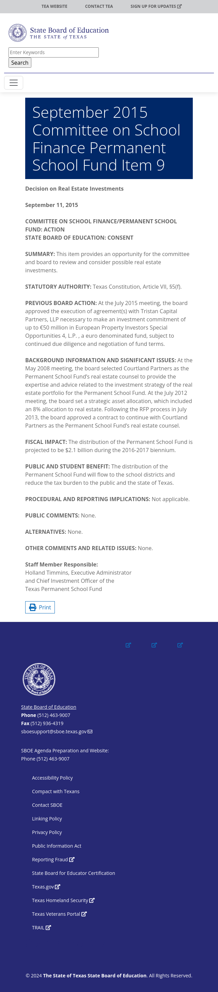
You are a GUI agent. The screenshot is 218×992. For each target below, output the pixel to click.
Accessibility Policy (52, 777)
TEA (20, 6)
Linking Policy (47, 818)
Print (40, 607)
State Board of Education (48, 707)
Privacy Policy (47, 832)
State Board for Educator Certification (73, 873)
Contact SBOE (47, 805)
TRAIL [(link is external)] (41, 927)
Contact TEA (99, 6)
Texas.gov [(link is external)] (46, 886)
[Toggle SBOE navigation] (13, 83)
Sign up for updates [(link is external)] (156, 6)
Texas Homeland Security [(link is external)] (63, 900)
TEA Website (54, 6)
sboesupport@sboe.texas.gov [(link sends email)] (56, 731)
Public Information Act (56, 846)
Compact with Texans (55, 791)
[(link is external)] (135, 651)
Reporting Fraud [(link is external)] (53, 859)
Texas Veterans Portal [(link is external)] (59, 914)
